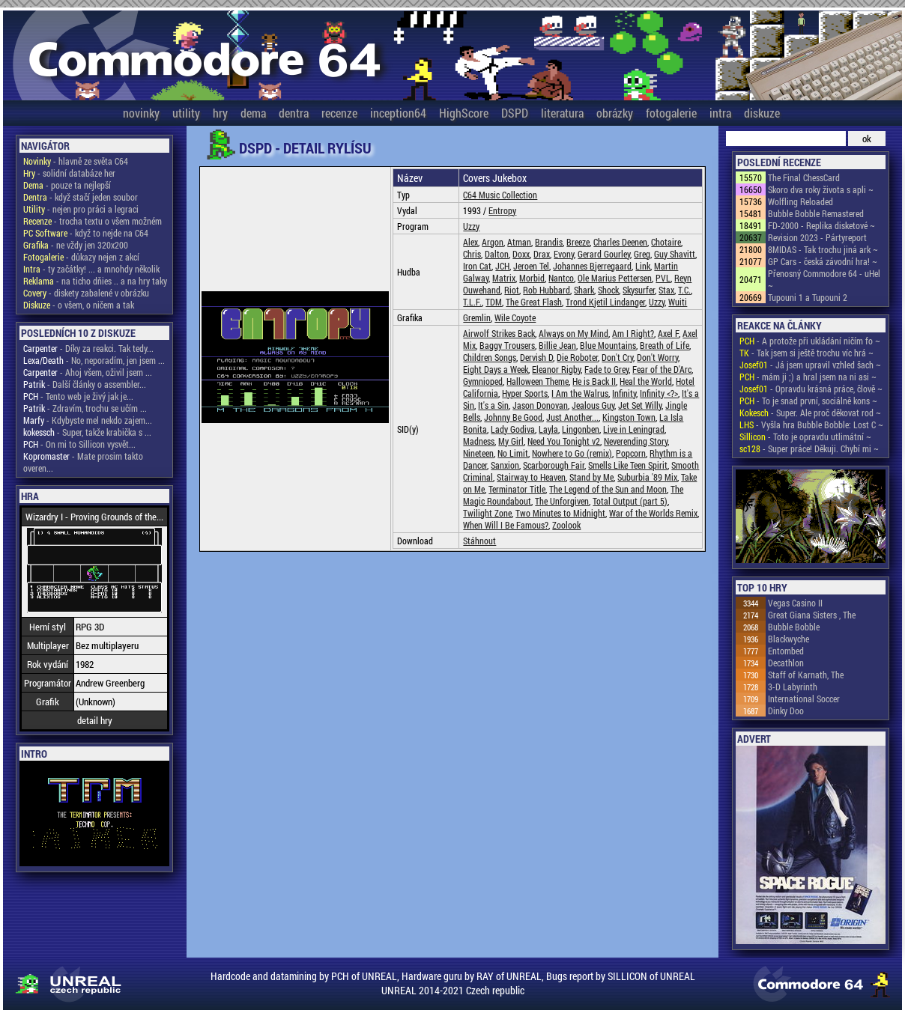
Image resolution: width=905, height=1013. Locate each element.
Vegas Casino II (795, 603)
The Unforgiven (562, 501)
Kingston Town (629, 417)
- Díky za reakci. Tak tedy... (88, 348)
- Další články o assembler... (84, 384)
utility (186, 113)
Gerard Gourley (604, 254)
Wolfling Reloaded (800, 201)
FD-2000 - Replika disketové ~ (821, 225)
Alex (470, 242)
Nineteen (478, 453)
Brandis (549, 242)
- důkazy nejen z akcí (81, 257)
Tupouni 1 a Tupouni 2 (807, 297)
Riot (511, 290)
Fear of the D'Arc (661, 369)
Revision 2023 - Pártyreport (817, 237)
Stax (666, 290)
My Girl (511, 441)
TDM (493, 302)
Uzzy (471, 226)
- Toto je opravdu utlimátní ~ (805, 436)
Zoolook (566, 525)
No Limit (512, 453)
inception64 (398, 113)
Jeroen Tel (531, 266)
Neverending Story (636, 441)
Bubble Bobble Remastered (816, 213)
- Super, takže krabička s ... (87, 432)
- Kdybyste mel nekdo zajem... (87, 420)
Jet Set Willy (640, 405)
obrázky (614, 113)
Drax (541, 254)
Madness (478, 441)
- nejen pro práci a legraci (81, 209)
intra (720, 113)
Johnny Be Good (513, 417)
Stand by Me (591, 477)
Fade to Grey (606, 369)
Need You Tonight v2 (563, 441)
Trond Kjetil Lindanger (605, 302)
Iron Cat (477, 266)
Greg (642, 254)
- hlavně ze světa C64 (75, 161)
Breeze (578, 242)
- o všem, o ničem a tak (78, 305)
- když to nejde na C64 (85, 233)
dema (253, 113)
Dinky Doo (786, 711)
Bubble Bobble (794, 627)
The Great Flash (534, 302)
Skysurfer (639, 290)
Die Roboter (577, 357)
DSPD (514, 113)
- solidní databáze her (69, 173)
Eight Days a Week (495, 369)
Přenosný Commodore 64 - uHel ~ (824, 279)
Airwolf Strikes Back (499, 333)
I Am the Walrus (579, 393)
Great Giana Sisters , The (812, 615)
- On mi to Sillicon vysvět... (79, 444)
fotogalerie (671, 113)
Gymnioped (483, 381)
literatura (562, 113)
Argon (492, 242)
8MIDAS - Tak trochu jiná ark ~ (823, 249)
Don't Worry (657, 357)
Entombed (786, 651)
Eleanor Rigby (556, 369)
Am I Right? (633, 333)
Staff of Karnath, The (806, 675)
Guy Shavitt (674, 254)
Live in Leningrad (634, 429)
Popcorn (631, 453)
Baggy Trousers (507, 345)
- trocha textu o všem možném (92, 221)
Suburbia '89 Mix (647, 477)
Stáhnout (479, 541)
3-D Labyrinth (792, 687)
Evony (564, 254)
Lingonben (580, 429)
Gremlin (477, 317)
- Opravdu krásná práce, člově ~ (811, 389)
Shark (584, 290)
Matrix (503, 278)
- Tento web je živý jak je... (78, 396)
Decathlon (786, 663)
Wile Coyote (515, 317)
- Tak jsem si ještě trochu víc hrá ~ (806, 353)
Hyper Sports (525, 393)
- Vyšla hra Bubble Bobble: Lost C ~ (811, 425)
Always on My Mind (573, 333)
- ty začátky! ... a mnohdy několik (91, 269)
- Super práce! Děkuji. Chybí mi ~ (809, 448)
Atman (519, 242)
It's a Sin (493, 405)
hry (220, 113)
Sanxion (505, 465)
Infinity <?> (659, 393)
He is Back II (594, 381)
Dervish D (536, 357)
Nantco (561, 278)
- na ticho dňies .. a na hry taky (95, 281)
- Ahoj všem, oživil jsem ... (87, 372)
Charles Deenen (620, 242)
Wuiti (677, 302)
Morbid (532, 278)
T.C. (684, 290)
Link (642, 266)
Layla (548, 429)
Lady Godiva (513, 429)
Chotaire (666, 242)
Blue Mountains (608, 345)
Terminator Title (516, 489)
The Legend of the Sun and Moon (608, 489)
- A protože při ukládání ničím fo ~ (809, 341)
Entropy (502, 210)
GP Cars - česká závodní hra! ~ (822, 261)
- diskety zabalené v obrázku (86, 293)
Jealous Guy (593, 405)
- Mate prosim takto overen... (83, 462)
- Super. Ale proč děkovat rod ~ (810, 413)
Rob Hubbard (546, 290)
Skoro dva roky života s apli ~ (821, 189)
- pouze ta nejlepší (67, 185)
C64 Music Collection (500, 195)
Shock (608, 290)
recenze (339, 113)
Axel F (668, 333)
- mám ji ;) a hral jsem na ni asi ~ (808, 377)
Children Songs (489, 357)
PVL (663, 278)
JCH (502, 266)
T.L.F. (472, 302)
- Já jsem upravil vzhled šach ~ (810, 365)
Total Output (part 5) (630, 501)
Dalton (497, 254)
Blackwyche (788, 639)
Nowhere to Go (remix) (572, 453)
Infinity (624, 393)
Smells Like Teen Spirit (628, 465)
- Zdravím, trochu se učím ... (85, 408)
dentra (294, 113)
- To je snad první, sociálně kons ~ (808, 401)
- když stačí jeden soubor (80, 197)
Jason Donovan (540, 405)
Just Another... (572, 417)
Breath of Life (664, 345)
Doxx (521, 254)
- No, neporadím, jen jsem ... (94, 360)
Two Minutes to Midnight (560, 513)
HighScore (463, 113)
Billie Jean (557, 345)
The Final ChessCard (804, 177)
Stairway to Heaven (531, 477)
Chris (472, 254)
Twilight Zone (487, 513)
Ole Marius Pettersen (615, 278)
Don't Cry (617, 357)
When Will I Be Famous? (505, 525)
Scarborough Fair (553, 465)
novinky (141, 113)
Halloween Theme (537, 381)
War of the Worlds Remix (653, 513)
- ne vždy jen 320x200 (75, 245)
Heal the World (646, 381)
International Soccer (804, 699)
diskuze (762, 113)
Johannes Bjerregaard (592, 266)
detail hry (94, 720)
